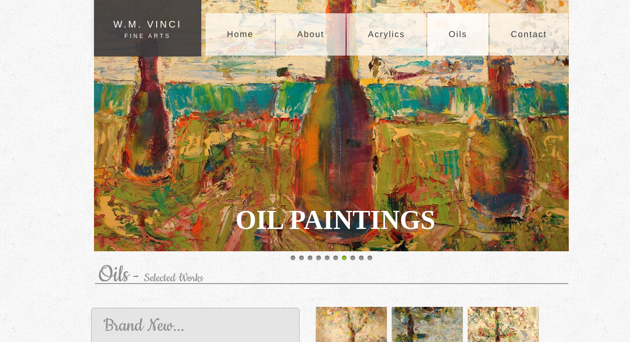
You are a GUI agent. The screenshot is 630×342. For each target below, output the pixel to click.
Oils (458, 34)
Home (240, 34)
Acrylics (386, 34)
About (310, 34)
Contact (529, 34)
